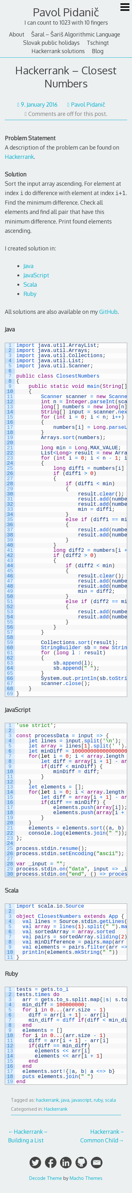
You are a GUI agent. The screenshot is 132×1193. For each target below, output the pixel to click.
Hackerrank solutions (58, 50)
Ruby (30, 293)
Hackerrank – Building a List (28, 1135)
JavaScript (36, 275)
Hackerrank (19, 156)
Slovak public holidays (51, 42)
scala (110, 1100)
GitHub (108, 311)
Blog (97, 50)
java (65, 1100)
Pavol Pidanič (66, 12)
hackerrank (47, 1100)
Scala (30, 284)
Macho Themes (86, 1178)
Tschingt (98, 42)
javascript (82, 1100)
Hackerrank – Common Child (102, 1135)
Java (28, 265)
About (16, 34)
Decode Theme (45, 1178)
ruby (98, 1100)
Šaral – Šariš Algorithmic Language (75, 34)
